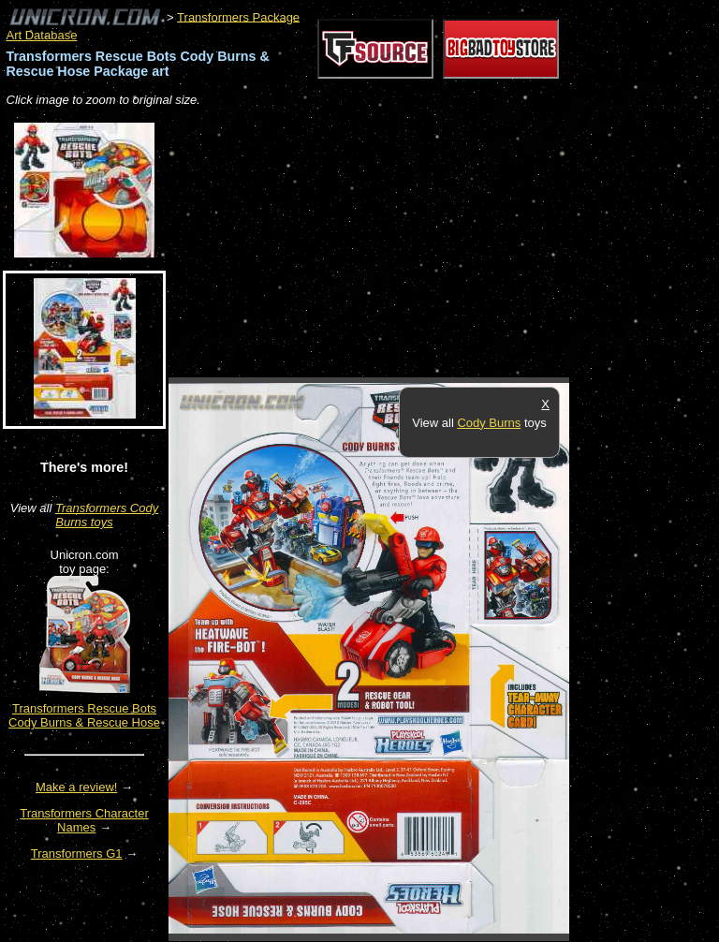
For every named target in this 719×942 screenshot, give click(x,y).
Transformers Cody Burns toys (106, 515)
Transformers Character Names (84, 820)
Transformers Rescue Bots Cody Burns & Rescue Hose (84, 715)
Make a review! (76, 787)
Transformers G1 (77, 853)
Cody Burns (489, 423)
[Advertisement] (388, 243)
